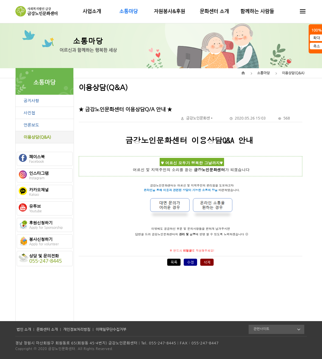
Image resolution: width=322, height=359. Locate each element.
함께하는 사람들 (257, 11)
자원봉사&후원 (169, 11)
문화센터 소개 (214, 11)
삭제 (207, 262)
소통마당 (128, 11)
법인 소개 (24, 329)
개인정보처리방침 (76, 329)
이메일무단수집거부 (111, 329)
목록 (174, 262)
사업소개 (92, 11)
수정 (190, 262)
